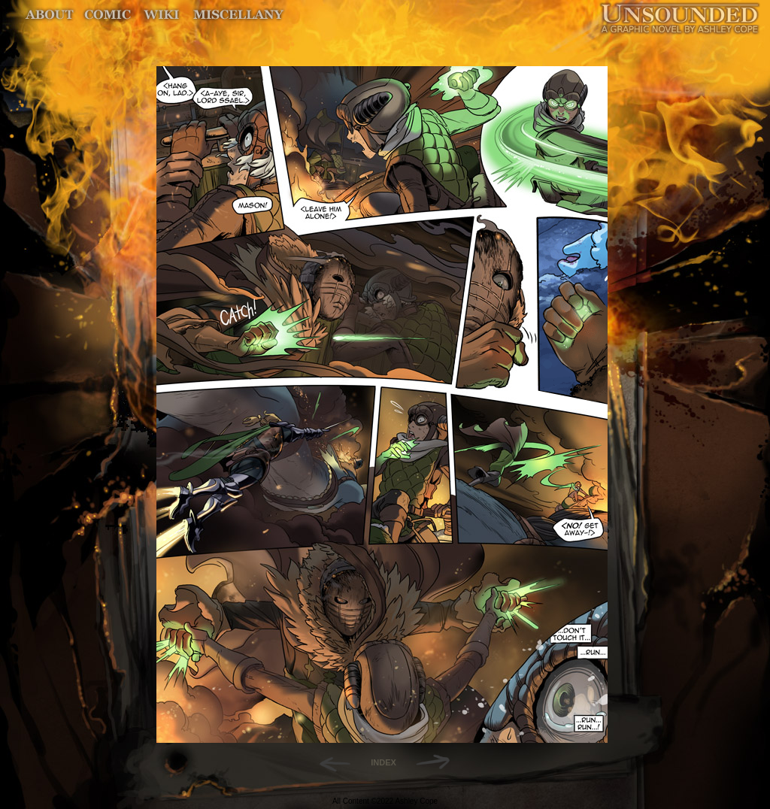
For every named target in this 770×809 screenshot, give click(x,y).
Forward (438, 762)
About (51, 15)
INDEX (383, 762)
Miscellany (238, 15)
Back (329, 762)
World (162, 15)
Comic (108, 15)
